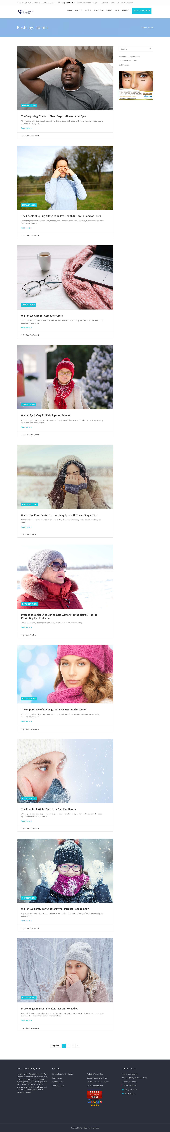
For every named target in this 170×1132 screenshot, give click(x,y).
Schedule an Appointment (129, 57)
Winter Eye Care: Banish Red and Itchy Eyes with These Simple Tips (59, 515)
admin (37, 136)
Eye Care (26, 534)
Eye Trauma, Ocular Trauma (98, 1082)
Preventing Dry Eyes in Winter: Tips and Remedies (49, 1008)
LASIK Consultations (95, 1086)
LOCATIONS (98, 10)
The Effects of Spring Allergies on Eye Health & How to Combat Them (61, 215)
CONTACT (126, 10)
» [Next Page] (77, 1046)
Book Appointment (141, 11)
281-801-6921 (130, 1094)
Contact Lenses (58, 1086)
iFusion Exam (57, 1078)
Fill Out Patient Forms (128, 61)
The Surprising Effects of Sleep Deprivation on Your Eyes (53, 116)
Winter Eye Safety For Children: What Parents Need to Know (55, 908)
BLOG (116, 10)
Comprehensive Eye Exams (62, 1074)
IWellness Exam (58, 1082)
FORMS (108, 10)
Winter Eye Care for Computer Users (42, 315)
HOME (68, 10)
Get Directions (125, 65)
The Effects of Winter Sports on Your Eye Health (48, 809)
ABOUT (87, 10)
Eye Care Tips (28, 136)
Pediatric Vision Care (95, 1074)
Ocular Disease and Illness (97, 1078)
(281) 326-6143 (131, 1090)
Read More (26, 128)
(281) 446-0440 (69, 3)
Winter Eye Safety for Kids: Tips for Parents (45, 415)
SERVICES (78, 10)
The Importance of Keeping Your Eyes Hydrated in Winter (54, 709)
